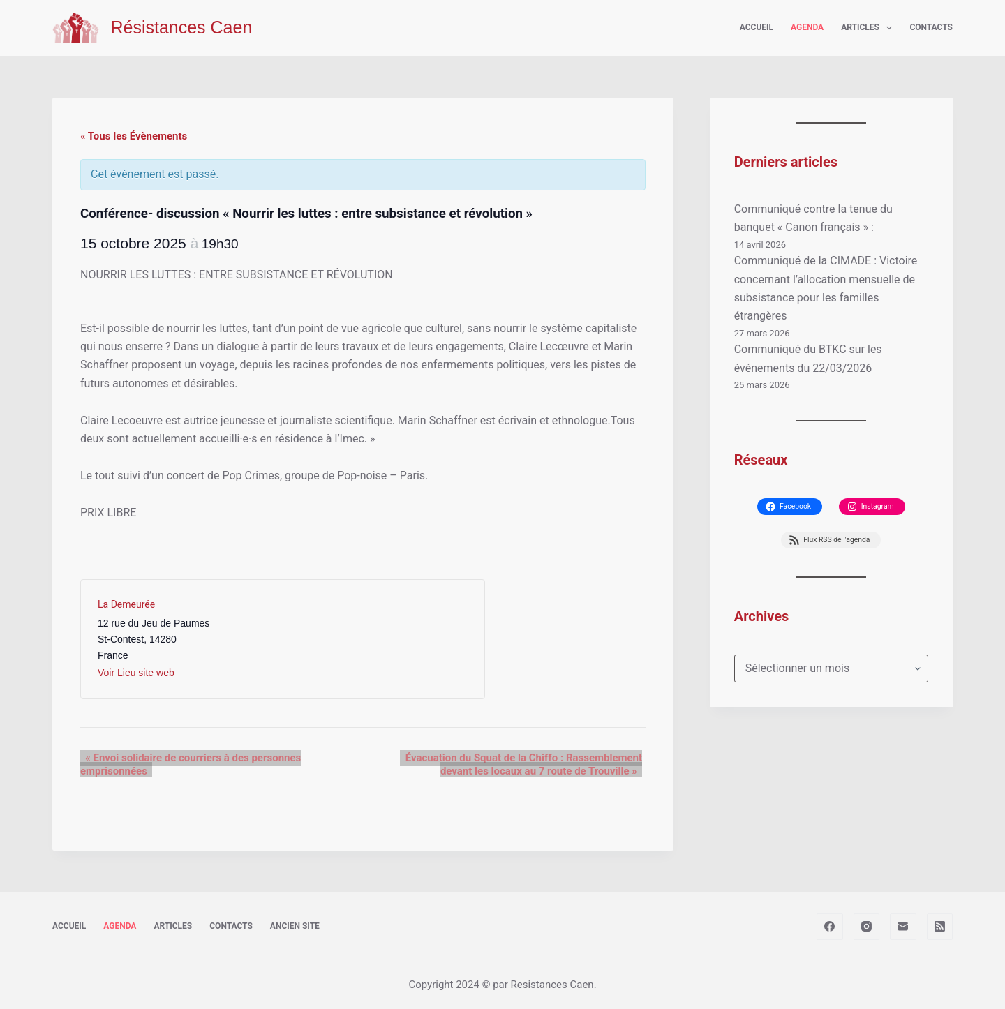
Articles (869, 28)
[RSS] (940, 926)
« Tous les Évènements (133, 136)
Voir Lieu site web (136, 672)
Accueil (756, 27)
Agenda (807, 27)
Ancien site (295, 926)
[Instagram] (867, 926)
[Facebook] (830, 926)
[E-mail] (903, 926)
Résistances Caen (181, 27)
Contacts (931, 27)
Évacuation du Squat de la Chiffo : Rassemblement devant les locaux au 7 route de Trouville (506, 764)
